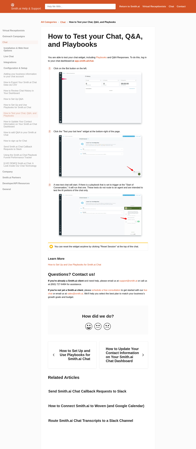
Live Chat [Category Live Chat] (9, 56)
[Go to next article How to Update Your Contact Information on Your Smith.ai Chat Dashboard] (123, 354)
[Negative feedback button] (107, 326)
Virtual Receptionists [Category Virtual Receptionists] (14, 30)
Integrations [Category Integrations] (10, 62)
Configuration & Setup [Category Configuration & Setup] (15, 68)
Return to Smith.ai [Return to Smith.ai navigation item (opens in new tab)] (129, 6)
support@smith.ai (128, 280)
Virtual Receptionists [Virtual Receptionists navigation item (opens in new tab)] (155, 6)
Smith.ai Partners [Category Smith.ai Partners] (12, 177)
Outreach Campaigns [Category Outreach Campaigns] (14, 36)
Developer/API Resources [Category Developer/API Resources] (16, 183)
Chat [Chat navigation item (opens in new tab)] (172, 6)
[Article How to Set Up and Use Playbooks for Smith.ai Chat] (19, 106)
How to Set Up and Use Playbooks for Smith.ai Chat (74, 264)
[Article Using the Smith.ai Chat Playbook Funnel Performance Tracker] (19, 156)
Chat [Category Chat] (5, 42)
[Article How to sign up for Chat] (19, 141)
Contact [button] (181, 6)
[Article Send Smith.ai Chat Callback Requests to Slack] (19, 148)
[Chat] (63, 22)
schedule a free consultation (106, 290)
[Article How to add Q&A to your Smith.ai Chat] (19, 134)
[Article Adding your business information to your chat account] (19, 75)
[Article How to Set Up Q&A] (19, 99)
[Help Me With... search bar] (80, 6)
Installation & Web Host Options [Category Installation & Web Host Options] (16, 49)
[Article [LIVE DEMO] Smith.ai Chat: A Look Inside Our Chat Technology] (19, 165)
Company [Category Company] (8, 171)
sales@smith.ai (75, 293)
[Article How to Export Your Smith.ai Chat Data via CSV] (19, 84)
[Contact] (181, 6)
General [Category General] (7, 189)
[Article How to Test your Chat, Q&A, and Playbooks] (19, 114)
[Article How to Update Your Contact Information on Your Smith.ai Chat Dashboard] (19, 124)
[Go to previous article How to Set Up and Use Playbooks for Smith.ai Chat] (72, 354)
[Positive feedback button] (88, 326)
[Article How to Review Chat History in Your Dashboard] (19, 92)
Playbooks (101, 57)
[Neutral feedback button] (98, 326)
